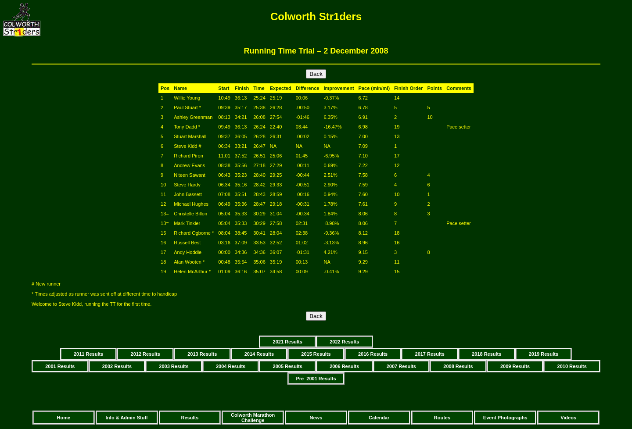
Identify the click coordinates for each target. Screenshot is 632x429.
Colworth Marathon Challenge (253, 417)
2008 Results (458, 366)
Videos (568, 417)
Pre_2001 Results (316, 378)
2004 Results (230, 366)
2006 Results (344, 366)
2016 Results (373, 354)
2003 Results (173, 366)
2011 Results (88, 354)
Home (64, 417)
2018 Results (486, 354)
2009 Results (515, 366)
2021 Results (287, 341)
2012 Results (145, 354)
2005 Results (287, 366)
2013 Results (202, 354)
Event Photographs (505, 417)
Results (190, 417)
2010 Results (572, 366)
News (316, 417)
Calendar (379, 417)
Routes (442, 417)
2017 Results (430, 354)
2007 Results (401, 366)
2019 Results (543, 354)
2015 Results (315, 354)
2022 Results (344, 341)
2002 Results (117, 366)
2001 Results (60, 366)
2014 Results (259, 354)
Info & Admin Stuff (127, 417)
